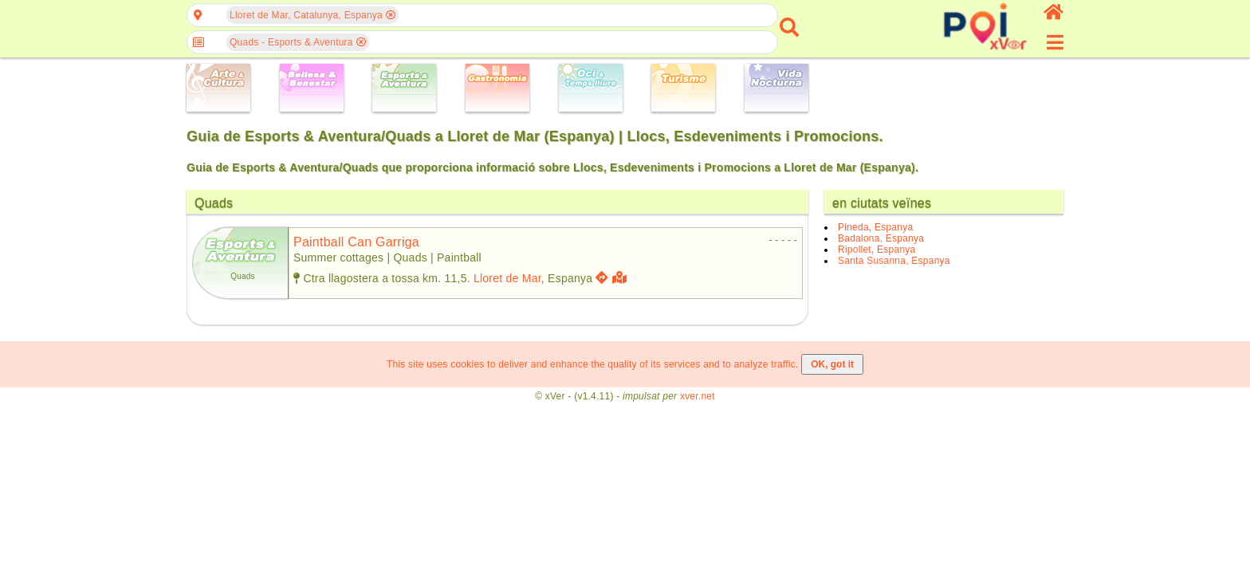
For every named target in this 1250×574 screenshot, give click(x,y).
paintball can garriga (356, 242)
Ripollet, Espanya (876, 249)
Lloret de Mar (507, 278)
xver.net (697, 396)
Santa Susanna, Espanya (894, 260)
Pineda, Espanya (875, 227)
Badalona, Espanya (881, 238)
